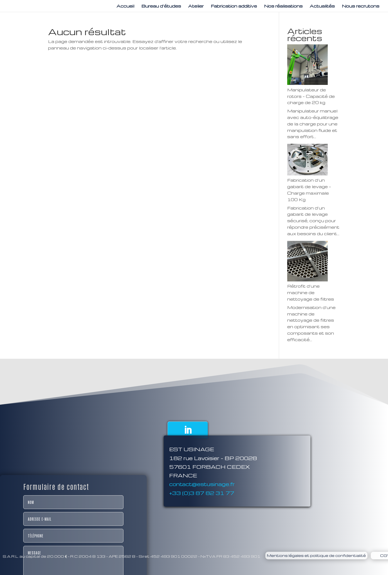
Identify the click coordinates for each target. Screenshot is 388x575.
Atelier (196, 6)
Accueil (125, 6)
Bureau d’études (161, 6)
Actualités (322, 6)
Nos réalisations (283, 6)
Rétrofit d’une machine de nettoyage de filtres (310, 292)
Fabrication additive (234, 6)
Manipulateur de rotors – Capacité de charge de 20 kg (311, 96)
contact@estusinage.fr (202, 504)
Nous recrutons (360, 6)
